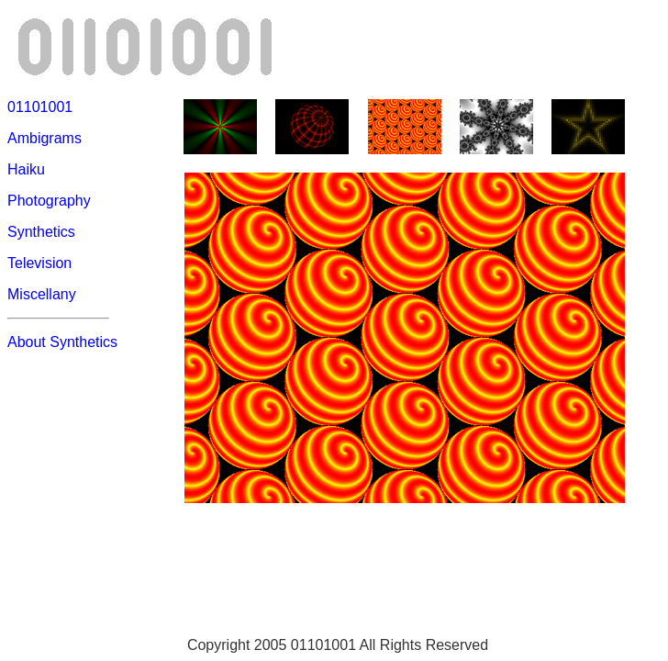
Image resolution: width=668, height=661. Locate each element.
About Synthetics (62, 342)
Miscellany (41, 294)
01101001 (39, 107)
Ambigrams (44, 138)
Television (39, 263)
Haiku (26, 169)
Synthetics (41, 232)
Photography (49, 200)
